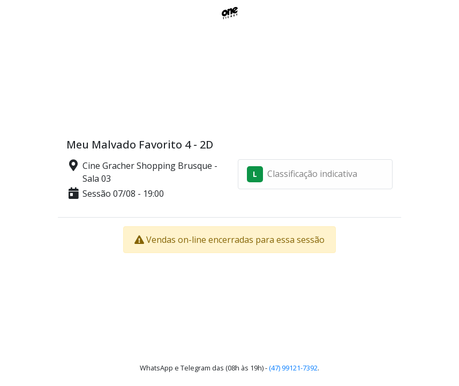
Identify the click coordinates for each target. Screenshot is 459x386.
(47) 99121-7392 (293, 368)
